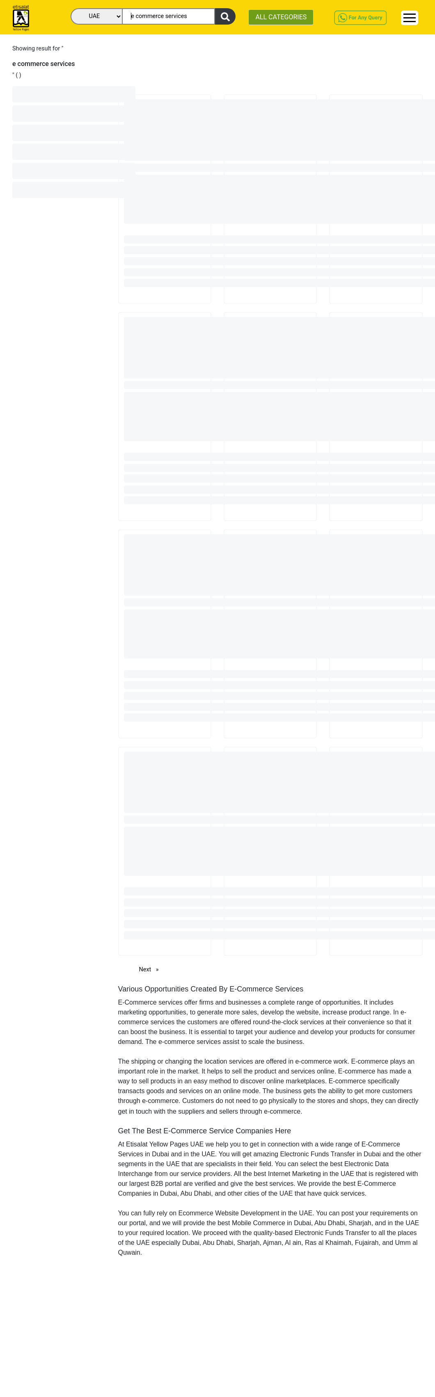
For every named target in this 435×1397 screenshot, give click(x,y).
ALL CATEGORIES (281, 17)
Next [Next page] (151, 969)
